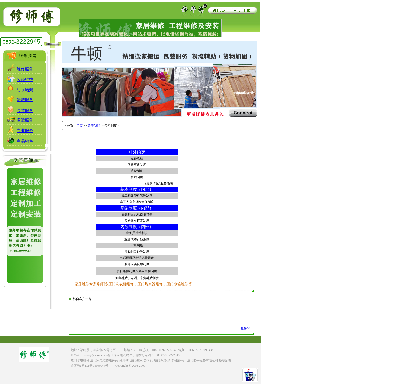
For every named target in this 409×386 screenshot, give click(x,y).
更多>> (246, 328)
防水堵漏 (25, 90)
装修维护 (25, 79)
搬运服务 (25, 120)
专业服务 (25, 130)
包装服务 (25, 110)
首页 (79, 125)
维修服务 (25, 69)
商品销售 (25, 141)
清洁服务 (25, 100)
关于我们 (94, 125)
